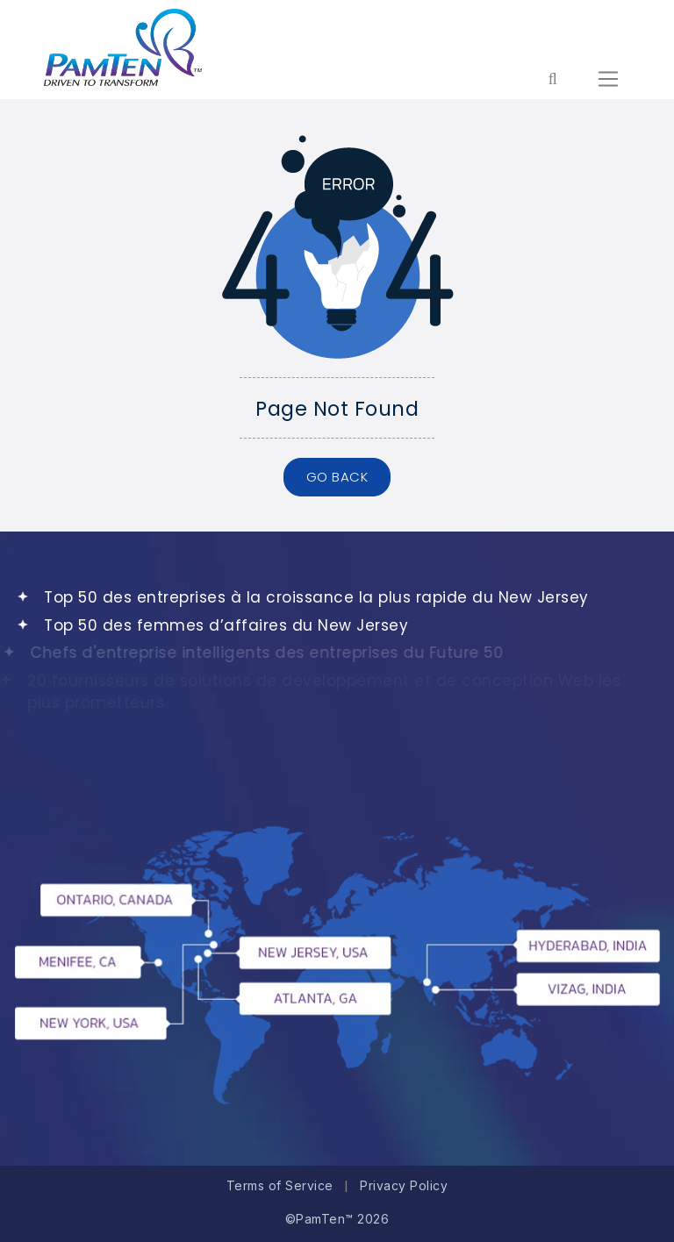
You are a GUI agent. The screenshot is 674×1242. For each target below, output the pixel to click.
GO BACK (337, 477)
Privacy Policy (404, 1185)
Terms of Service (279, 1185)
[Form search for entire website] (552, 79)
